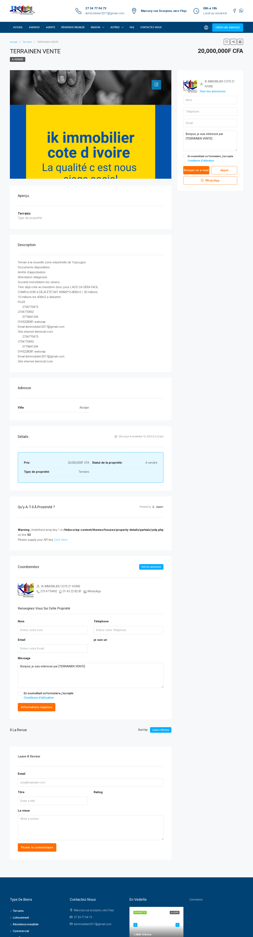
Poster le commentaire (37, 847)
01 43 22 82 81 (72, 591)
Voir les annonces (151, 566)
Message (24, 658)
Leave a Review (160, 730)
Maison (95, 27)
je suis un (100, 640)
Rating (98, 792)
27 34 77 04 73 (95, 8)
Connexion (196, 899)
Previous (135, 934)
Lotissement (21, 917)
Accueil (18, 27)
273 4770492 (48, 591)
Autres (115, 27)
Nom (21, 621)
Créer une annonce (227, 27)
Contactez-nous (151, 27)
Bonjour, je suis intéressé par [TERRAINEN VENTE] (90, 675)
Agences (34, 27)
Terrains (18, 910)
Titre (21, 792)
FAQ (132, 27)
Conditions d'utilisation (39, 697)
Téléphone (101, 621)
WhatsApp (94, 591)
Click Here (61, 540)
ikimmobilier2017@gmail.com (104, 13)
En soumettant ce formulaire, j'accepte (90, 696)
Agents (50, 27)
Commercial (21, 931)
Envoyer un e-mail (196, 170)
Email (21, 640)
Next (177, 934)
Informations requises (36, 707)
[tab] (156, 85)
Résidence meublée (73, 27)
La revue (24, 810)
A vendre (17, 59)
